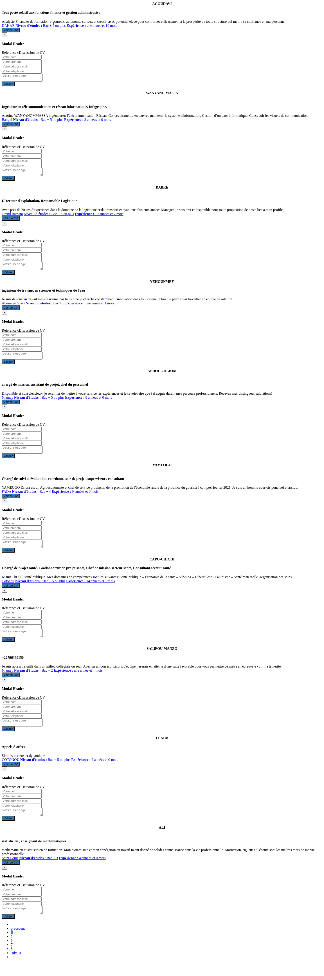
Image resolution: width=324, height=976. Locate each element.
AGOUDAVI (162, 4)
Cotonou (8, 589)
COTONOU (10, 770)
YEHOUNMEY (162, 286)
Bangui (7, 121)
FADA (6, 498)
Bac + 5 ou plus (41, 25)
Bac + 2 (33, 680)
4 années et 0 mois (82, 870)
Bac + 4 (31, 498)
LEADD (162, 749)
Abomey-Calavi (13, 307)
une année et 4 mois (78, 680)
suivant (16, 966)
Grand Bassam (12, 216)
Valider (8, 85)
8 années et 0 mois (88, 403)
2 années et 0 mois (94, 770)
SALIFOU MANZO (162, 658)
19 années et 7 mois (99, 216)
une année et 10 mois (92, 25)
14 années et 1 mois (90, 589)
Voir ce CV (11, 30)
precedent (18, 942)
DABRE (162, 190)
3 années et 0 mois (87, 121)
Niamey (7, 403)
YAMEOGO (162, 472)
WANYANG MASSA (162, 94)
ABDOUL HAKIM (161, 376)
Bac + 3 (45, 307)
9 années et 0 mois (75, 498)
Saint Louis (10, 870)
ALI (162, 839)
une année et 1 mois (89, 307)
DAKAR (8, 25)
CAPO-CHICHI (161, 567)
